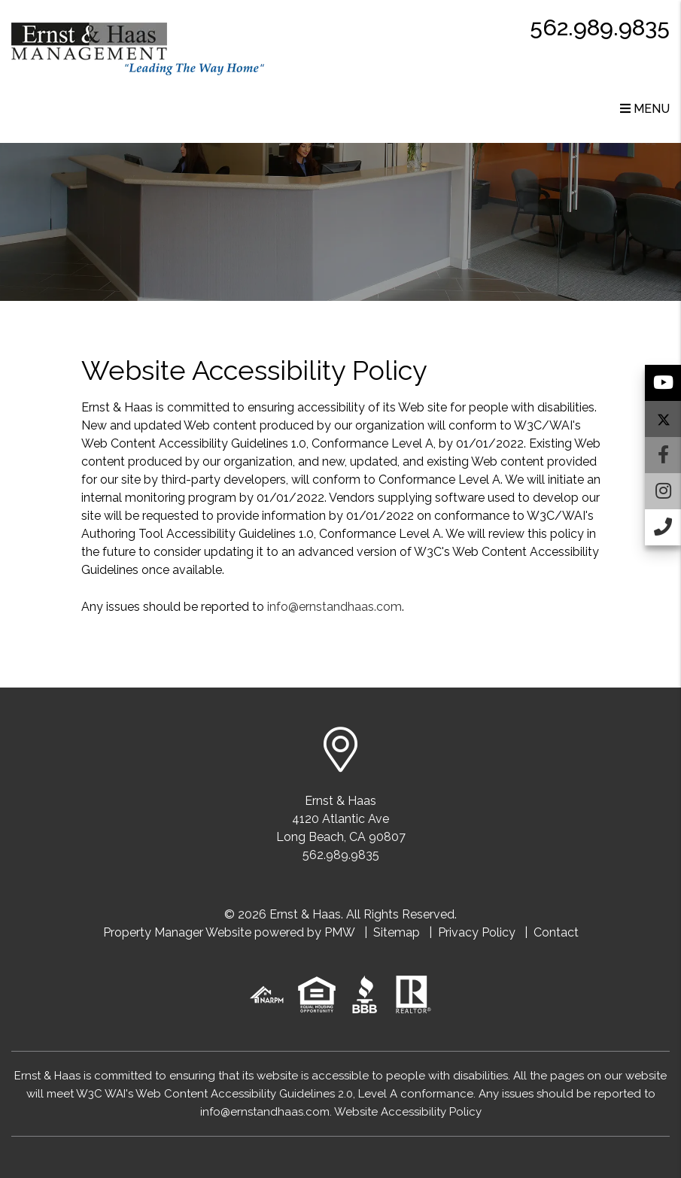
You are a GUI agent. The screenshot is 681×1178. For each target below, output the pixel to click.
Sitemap (396, 932)
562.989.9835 (600, 27)
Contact (556, 932)
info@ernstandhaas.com (334, 607)
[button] (663, 383)
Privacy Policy (476, 932)
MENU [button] (645, 109)
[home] (137, 48)
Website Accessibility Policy (408, 1112)
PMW (339, 932)
